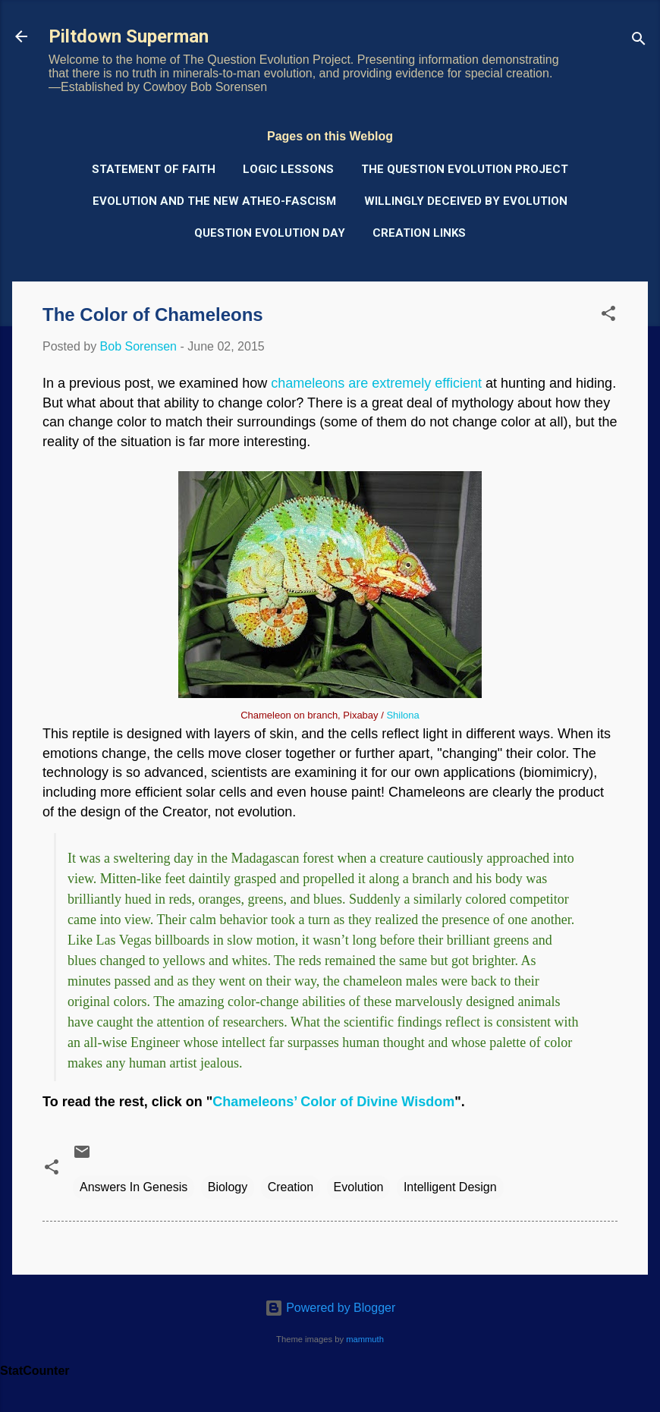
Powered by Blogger (330, 1307)
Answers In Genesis (133, 1187)
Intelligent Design (450, 1187)
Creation (290, 1187)
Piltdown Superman (129, 36)
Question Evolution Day (269, 233)
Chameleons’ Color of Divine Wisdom (333, 1101)
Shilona (402, 715)
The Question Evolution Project (464, 169)
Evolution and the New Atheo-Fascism (214, 201)
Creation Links (419, 233)
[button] (608, 316)
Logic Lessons (288, 169)
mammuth (365, 1339)
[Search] (639, 41)
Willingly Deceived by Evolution (465, 201)
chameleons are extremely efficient (376, 383)
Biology (227, 1187)
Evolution (359, 1187)
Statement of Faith (153, 169)
